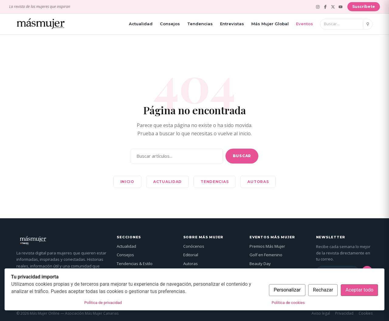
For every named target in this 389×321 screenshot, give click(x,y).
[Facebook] (325, 7)
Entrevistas (232, 23)
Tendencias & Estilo (135, 263)
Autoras (258, 181)
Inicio (127, 181)
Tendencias (200, 23)
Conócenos (193, 246)
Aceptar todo (360, 290)
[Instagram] (318, 7)
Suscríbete (363, 6)
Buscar (242, 156)
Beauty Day (260, 263)
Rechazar (323, 290)
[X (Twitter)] (333, 7)
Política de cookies (288, 302)
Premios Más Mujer (267, 246)
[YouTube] (341, 7)
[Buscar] (341, 24)
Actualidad (141, 23)
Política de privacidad (103, 302)
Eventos (304, 23)
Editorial (190, 254)
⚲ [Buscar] (367, 24)
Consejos (170, 23)
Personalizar (287, 290)
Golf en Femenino (266, 254)
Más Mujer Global (270, 23)
